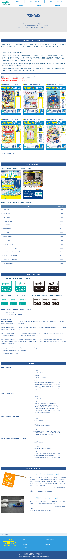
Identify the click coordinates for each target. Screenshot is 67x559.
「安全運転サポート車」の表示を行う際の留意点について (16, 350)
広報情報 (25, 544)
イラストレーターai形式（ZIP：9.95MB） (12, 314)
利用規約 (25, 547)
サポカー (2, 534)
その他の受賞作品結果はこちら (9, 153)
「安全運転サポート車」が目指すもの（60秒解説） (47, 498)
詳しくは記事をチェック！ (60, 487)
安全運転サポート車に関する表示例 (11, 353)
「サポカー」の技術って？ (50, 539)
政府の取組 (47, 544)
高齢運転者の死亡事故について (29, 542)
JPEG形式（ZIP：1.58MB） (9, 312)
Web (61, 209)
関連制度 (47, 542)
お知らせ (25, 539)
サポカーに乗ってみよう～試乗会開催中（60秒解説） (47, 474)
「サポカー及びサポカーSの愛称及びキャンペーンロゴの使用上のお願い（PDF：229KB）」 (38, 333)
